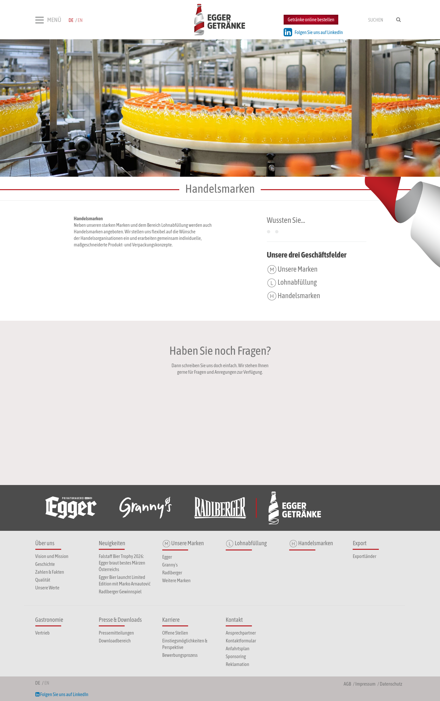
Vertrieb (42, 633)
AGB (347, 684)
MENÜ (48, 20)
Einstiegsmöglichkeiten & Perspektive (184, 644)
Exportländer (364, 556)
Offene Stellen (175, 633)
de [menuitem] (70, 20)
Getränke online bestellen (311, 19)
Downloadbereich (115, 640)
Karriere (171, 619)
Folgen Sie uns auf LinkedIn (313, 32)
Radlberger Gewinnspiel (120, 591)
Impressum (365, 684)
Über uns (45, 543)
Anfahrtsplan (237, 648)
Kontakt (234, 619)
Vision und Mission (51, 556)
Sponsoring (236, 656)
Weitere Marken (176, 580)
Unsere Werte (47, 587)
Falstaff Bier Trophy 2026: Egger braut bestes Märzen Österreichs (122, 562)
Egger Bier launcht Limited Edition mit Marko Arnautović (124, 580)
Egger (167, 557)
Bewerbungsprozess (180, 655)
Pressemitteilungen (116, 633)
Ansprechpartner (241, 633)
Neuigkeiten (112, 543)
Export (359, 543)
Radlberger (172, 572)
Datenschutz (391, 684)
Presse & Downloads (120, 619)
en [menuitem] (80, 20)
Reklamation (237, 664)
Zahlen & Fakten (49, 572)
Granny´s (170, 564)
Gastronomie (49, 619)
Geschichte (45, 564)
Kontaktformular (241, 640)
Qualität (42, 580)
